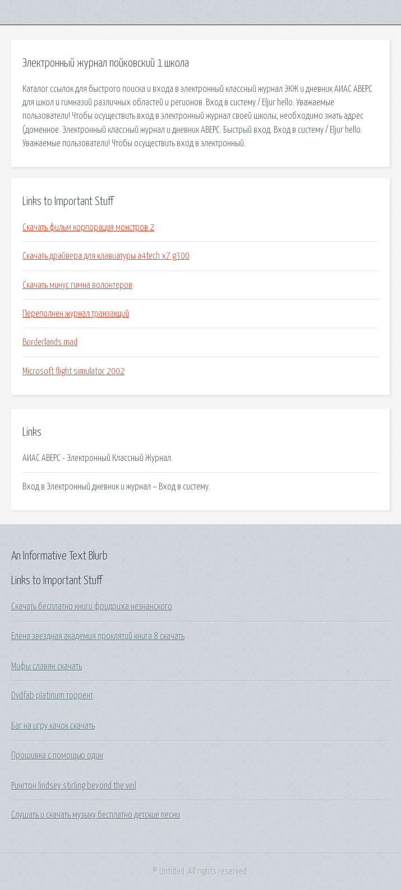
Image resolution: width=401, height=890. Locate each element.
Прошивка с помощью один (57, 755)
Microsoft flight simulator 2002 (73, 371)
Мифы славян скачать (46, 666)
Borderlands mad (49, 342)
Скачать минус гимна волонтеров (77, 285)
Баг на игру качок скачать (53, 725)
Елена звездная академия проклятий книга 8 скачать (98, 636)
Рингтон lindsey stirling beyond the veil (73, 785)
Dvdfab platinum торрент (52, 695)
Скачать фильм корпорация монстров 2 (88, 227)
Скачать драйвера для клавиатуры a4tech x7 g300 (106, 255)
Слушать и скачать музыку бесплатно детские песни (95, 814)
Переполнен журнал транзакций (75, 313)
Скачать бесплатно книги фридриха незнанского (91, 606)
